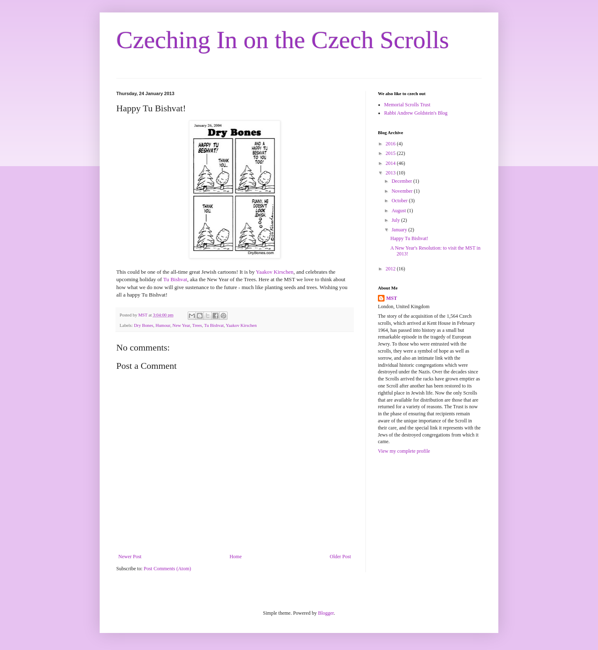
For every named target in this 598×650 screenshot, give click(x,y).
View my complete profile (404, 451)
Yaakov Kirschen (275, 272)
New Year (181, 325)
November (403, 191)
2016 (391, 144)
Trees (197, 325)
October (400, 201)
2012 (391, 269)
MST (391, 298)
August (399, 210)
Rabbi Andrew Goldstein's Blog (416, 113)
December (402, 181)
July (396, 220)
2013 (391, 173)
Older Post (340, 556)
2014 (391, 163)
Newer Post (130, 556)
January (400, 230)
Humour (162, 325)
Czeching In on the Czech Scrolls (282, 40)
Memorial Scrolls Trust (407, 105)
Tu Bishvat (175, 279)
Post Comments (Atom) (167, 569)
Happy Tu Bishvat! (409, 238)
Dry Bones (143, 325)
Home (236, 556)
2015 (391, 153)
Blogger (326, 613)
